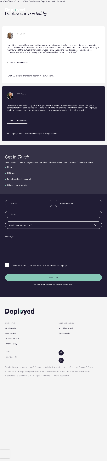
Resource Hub (11, 356)
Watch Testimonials (17, 62)
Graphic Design (11, 367)
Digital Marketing (42, 375)
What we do (10, 328)
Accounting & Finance (32, 367)
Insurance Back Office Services (76, 371)
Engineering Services (29, 371)
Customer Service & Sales (81, 367)
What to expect (12, 338)
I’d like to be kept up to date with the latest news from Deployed (40, 265)
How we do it (10, 333)
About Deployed (66, 328)
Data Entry (11, 371)
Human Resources (50, 371)
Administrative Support (55, 367)
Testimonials (64, 333)
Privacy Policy (11, 343)
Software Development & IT (19, 375)
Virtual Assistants (61, 375)
